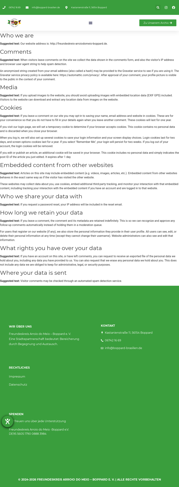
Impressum (17, 376)
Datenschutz (18, 384)
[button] (158, 7)
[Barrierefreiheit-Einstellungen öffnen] (7, 421)
